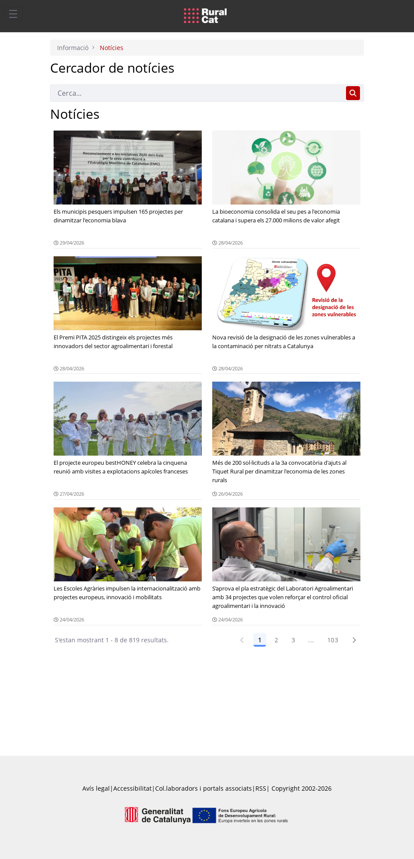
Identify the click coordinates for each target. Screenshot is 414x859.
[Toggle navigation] (13, 13)
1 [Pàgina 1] (259, 640)
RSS (260, 788)
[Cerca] (196, 93)
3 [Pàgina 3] (293, 640)
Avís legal (96, 788)
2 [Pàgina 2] (276, 640)
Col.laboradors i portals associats (203, 788)
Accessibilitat (132, 788)
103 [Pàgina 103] (332, 640)
